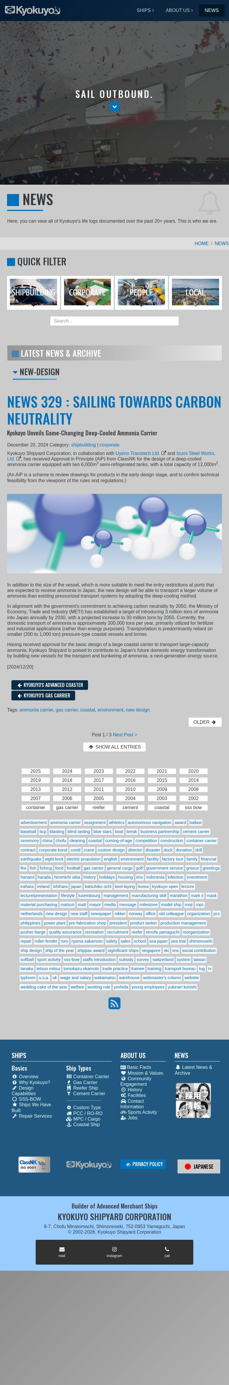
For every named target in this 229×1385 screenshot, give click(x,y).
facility (153, 859)
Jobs (129, 1117)
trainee (137, 968)
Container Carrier (87, 1076)
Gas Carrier (82, 1082)
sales (125, 941)
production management (183, 923)
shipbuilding (83, 444)
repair (25, 941)
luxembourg (89, 895)
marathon (178, 895)
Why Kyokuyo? (31, 1082)
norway (135, 913)
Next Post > (125, 734)
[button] (114, 106)
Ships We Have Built (31, 1107)
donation (184, 850)
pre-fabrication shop (87, 923)
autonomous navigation (149, 822)
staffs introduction (99, 959)
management (116, 895)
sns (175, 950)
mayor (95, 904)
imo (139, 877)
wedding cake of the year (43, 987)
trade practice (115, 968)
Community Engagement (135, 1081)
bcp (42, 831)
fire (23, 868)
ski (166, 950)
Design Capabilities (24, 1091)
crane (89, 850)
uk (55, 977)
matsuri (67, 904)
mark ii (197, 895)
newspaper (101, 913)
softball (27, 959)
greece (192, 868)
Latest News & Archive (193, 1070)
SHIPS (144, 10)
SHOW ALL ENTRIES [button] (114, 747)
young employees (148, 987)
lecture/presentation (38, 895)
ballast (196, 822)
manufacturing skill (149, 895)
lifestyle (68, 895)
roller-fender (46, 941)
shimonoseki (200, 941)
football (73, 868)
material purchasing (38, 904)
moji (188, 904)
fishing (46, 868)
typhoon (27, 977)
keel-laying (125, 886)
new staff (78, 913)
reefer (137, 932)
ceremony (29, 840)
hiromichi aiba (67, 877)
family (192, 859)
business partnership (159, 831)
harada (44, 877)
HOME (202, 243)
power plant (55, 923)
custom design (111, 850)
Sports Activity (138, 1112)
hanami (27, 877)
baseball (28, 831)
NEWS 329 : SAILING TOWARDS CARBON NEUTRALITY (114, 410)
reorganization (196, 932)
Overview (25, 1076)
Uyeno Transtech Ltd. (138, 453)
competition (146, 840)
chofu (61, 840)
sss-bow (72, 959)
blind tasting (79, 831)
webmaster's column (162, 977)
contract (27, 850)
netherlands (31, 913)
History (131, 1089)
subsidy (126, 959)
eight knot (54, 859)
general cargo (120, 868)
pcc (216, 913)
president (118, 923)
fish (33, 868)
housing (125, 877)
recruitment (117, 932)
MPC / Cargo (83, 1118)
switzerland (162, 959)
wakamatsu (105, 977)
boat (119, 831)
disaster (153, 850)
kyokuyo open (165, 886)
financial (208, 859)
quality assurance (65, 932)
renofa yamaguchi (162, 932)
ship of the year (59, 950)
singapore (151, 950)
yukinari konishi (182, 987)
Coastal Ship (83, 1124)
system (183, 959)
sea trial (178, 941)
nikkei (120, 913)
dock (167, 850)
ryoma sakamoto (87, 941)
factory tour (172, 859)
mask (212, 895)
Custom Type (83, 1107)
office (151, 913)
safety (111, 941)
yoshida (121, 987)
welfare (77, 987)
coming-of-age (118, 840)
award (180, 822)
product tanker (143, 923)
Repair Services (32, 1116)
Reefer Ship (82, 1088)
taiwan (200, 959)
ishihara (60, 886)
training (154, 968)
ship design (31, 950)
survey (143, 959)
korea (143, 886)
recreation (94, 932)
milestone (149, 904)
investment (197, 877)
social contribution (199, 950)
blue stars (102, 831)
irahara (27, 886)
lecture (188, 886)
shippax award (90, 950)
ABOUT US (178, 10)
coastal (87, 709)
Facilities (133, 1095)
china (47, 840)
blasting (57, 831)
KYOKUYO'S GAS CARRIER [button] (43, 695)
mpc (200, 904)
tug (202, 968)
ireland (43, 886)
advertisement (33, 822)
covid (75, 850)
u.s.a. (44, 977)
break (132, 831)
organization (198, 913)
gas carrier (67, 709)
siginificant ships (123, 950)
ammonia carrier (36, 709)
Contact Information (132, 1104)
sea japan (158, 941)
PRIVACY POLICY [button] (144, 1164)
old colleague (171, 913)
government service (164, 868)
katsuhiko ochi (98, 886)
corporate (110, 444)
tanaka (26, 968)
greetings (211, 868)
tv (209, 968)
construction (171, 840)
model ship (171, 904)
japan (76, 886)
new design (138, 709)
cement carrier (196, 831)
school (140, 941)
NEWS (212, 10)
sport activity (49, 959)
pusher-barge (33, 932)
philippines (30, 923)
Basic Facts (135, 1067)
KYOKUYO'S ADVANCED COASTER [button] (49, 684)
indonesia (155, 877)
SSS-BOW (26, 1099)
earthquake (31, 859)
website (192, 977)
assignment (95, 822)
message (127, 904)
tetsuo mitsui (48, 968)
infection (175, 877)
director (135, 850)
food (59, 868)
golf (139, 868)
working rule (99, 987)
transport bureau (180, 968)
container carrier (201, 840)
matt (82, 904)
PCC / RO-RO (84, 1113)
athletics (117, 822)
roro (64, 941)
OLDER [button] (205, 722)
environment (110, 709)
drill (198, 850)
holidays (107, 877)
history (89, 877)
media (110, 904)
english (110, 859)
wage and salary (75, 977)
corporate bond (53, 850)
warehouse (129, 977)
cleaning (77, 840)
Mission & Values (141, 1073)
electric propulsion (84, 859)
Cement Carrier (85, 1093)
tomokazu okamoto (81, 968)
